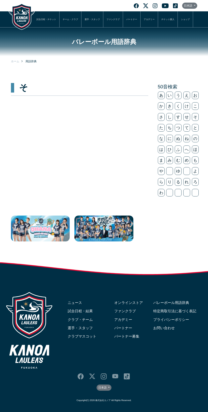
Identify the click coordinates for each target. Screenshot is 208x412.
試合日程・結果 (80, 311)
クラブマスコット (82, 336)
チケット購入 (167, 19)
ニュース (75, 303)
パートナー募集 (126, 336)
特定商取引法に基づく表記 (174, 311)
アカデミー (149, 19)
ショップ (185, 19)
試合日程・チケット (46, 19)
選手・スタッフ (92, 19)
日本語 (188, 5)
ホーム (15, 61)
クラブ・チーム (80, 320)
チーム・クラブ (70, 19)
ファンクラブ (113, 19)
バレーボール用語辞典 (171, 303)
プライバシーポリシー (171, 320)
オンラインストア (128, 303)
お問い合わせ (164, 328)
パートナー (131, 19)
